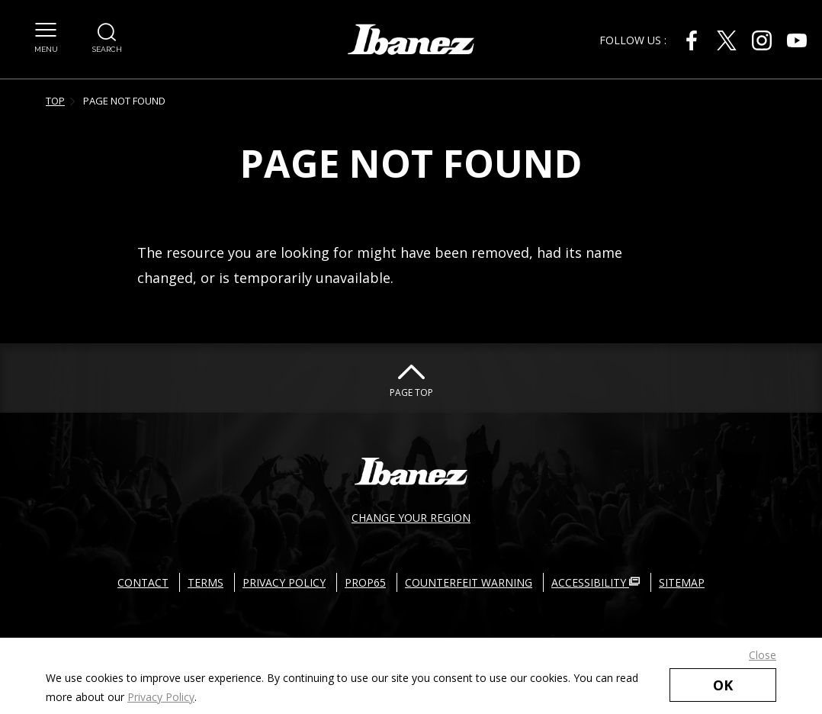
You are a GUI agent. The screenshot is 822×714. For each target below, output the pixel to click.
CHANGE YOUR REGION (411, 517)
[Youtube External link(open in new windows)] (797, 40)
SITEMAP (682, 582)
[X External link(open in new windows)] (727, 40)
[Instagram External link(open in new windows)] (762, 40)
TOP (55, 101)
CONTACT (143, 582)
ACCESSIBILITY (595, 582)
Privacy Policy (160, 697)
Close (762, 655)
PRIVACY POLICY (284, 582)
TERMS (205, 582)
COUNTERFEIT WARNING (468, 582)
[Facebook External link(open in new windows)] (692, 40)
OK (723, 685)
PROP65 (365, 582)
